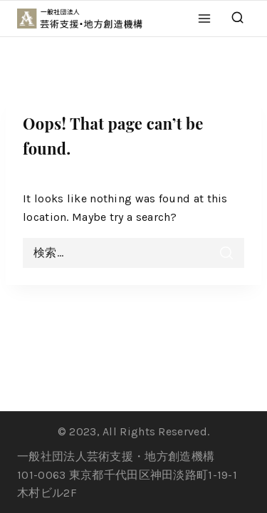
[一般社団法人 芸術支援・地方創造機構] (87, 18)
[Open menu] (205, 18)
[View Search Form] (237, 18)
